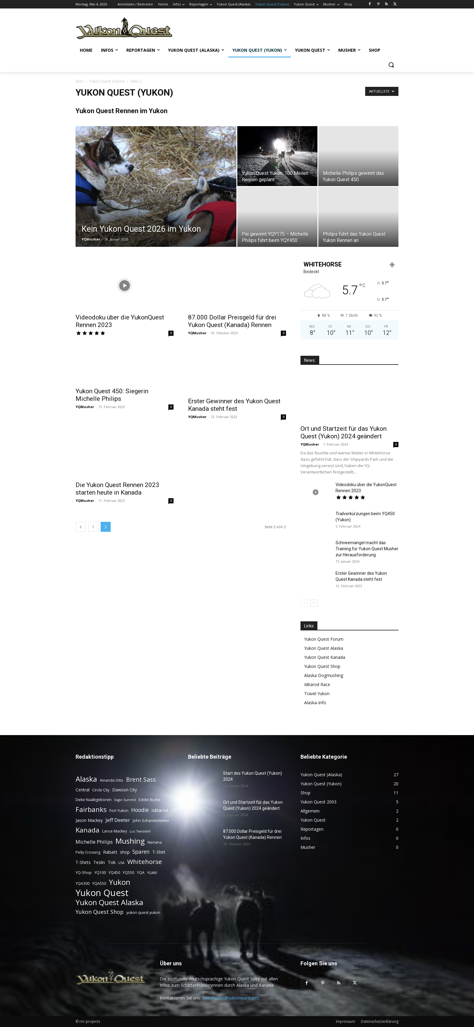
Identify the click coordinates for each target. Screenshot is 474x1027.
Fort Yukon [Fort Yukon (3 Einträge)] (118, 810)
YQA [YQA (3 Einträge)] (140, 872)
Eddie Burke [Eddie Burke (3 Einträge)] (150, 799)
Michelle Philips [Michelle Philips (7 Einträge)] (94, 842)
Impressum (345, 1021)
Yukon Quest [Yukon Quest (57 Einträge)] (102, 893)
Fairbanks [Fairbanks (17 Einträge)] (91, 809)
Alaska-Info (315, 702)
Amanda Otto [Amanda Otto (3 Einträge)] (111, 780)
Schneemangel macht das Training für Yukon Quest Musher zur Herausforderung (367, 548)
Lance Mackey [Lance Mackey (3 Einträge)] (114, 831)
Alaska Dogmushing (323, 675)
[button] (391, 64)
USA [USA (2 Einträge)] (121, 863)
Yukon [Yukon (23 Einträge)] (119, 882)
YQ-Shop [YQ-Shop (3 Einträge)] (84, 872)
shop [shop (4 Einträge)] (125, 852)
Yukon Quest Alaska (323, 648)
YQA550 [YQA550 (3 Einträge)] (99, 883)
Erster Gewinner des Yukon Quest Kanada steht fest (234, 404)
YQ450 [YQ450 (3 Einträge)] (114, 872)
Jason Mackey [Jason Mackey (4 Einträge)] (89, 820)
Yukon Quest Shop (322, 666)
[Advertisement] (285, 27)
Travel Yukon (317, 693)
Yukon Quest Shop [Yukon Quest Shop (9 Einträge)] (100, 911)
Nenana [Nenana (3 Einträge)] (155, 842)
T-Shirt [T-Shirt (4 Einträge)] (158, 852)
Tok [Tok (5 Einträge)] (111, 862)
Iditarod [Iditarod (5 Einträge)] (159, 810)
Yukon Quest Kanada (324, 657)
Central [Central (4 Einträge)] (82, 790)
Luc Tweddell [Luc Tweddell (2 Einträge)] (140, 831)
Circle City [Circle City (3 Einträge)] (100, 790)
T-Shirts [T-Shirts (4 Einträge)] (83, 862)
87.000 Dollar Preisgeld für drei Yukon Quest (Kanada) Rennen (232, 321)
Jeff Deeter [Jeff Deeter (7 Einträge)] (118, 820)
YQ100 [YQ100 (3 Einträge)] (100, 872)
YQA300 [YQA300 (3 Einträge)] (82, 883)
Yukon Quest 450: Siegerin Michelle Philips (112, 395)
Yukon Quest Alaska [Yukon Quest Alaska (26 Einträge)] (109, 902)
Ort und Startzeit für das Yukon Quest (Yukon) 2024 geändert (343, 432)
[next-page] (314, 603)
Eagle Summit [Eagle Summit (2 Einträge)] (125, 800)
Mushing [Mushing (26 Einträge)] (130, 841)
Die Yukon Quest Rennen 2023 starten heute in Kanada (117, 488)
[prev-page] (81, 527)
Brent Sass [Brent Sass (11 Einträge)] (141, 779)
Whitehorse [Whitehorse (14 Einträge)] (144, 862)
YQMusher (91, 239)
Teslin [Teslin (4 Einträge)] (99, 862)
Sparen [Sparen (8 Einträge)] (141, 852)
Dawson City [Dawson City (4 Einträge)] (124, 790)
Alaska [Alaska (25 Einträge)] (86, 779)
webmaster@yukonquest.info (230, 998)
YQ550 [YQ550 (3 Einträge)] (128, 872)
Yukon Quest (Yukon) (107, 81)
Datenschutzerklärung (379, 1021)
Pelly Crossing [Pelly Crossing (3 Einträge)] (88, 852)
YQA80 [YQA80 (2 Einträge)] (152, 873)
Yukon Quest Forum (323, 639)
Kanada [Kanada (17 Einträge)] (87, 830)
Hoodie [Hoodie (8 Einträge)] (140, 810)
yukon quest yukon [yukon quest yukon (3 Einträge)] (143, 912)
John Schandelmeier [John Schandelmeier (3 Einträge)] (151, 820)
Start (79, 81)
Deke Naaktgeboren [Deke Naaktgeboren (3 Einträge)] (94, 799)
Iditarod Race (317, 684)
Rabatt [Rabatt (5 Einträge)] (110, 852)
